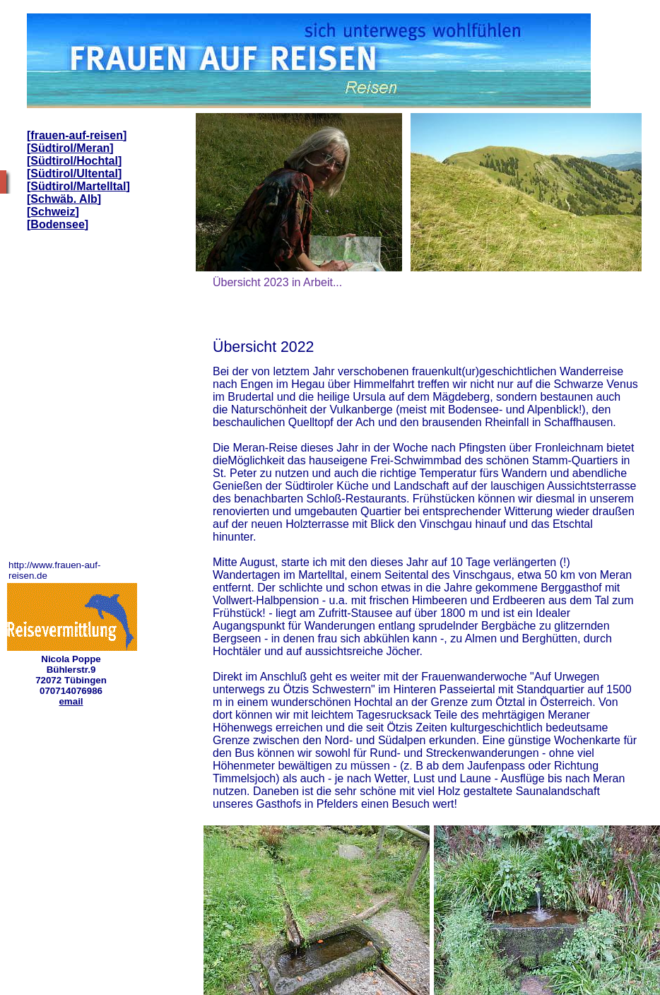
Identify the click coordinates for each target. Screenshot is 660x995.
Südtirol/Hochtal (74, 161)
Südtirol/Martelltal (78, 186)
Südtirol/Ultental (74, 173)
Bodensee (57, 224)
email (71, 701)
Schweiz (52, 212)
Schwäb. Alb (64, 199)
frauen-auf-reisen (76, 135)
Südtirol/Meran (70, 148)
